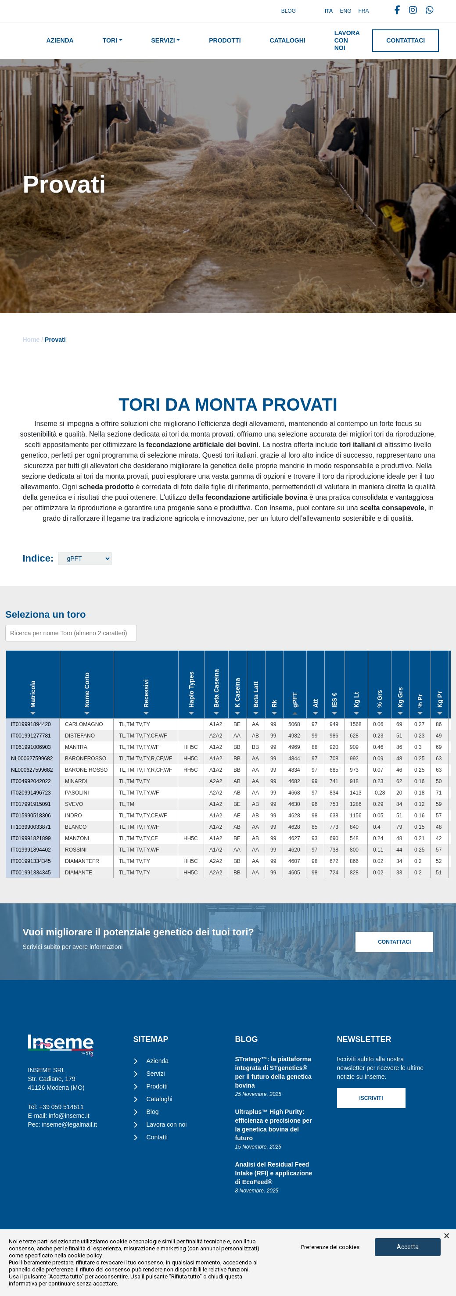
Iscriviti (371, 1098)
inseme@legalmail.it (69, 1124)
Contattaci (405, 40)
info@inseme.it (69, 1115)
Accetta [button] (408, 1246)
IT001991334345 (31, 861)
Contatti (157, 1137)
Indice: (38, 558)
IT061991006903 (31, 747)
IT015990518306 (31, 816)
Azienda (60, 40)
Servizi (163, 40)
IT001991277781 (31, 736)
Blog (288, 11)
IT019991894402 (31, 850)
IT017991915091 (31, 804)
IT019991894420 (31, 724)
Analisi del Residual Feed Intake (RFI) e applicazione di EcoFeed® (273, 1173)
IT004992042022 (31, 781)
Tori (110, 40)
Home (31, 339)
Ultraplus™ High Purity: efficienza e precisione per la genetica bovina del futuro (273, 1125)
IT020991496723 (31, 793)
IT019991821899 (31, 838)
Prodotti (225, 40)
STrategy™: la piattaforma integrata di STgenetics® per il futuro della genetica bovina (273, 1072)
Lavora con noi (347, 40)
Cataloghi (287, 40)
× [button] (446, 1236)
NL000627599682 (32, 758)
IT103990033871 (31, 827)
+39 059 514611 (61, 1106)
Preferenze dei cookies (330, 1247)
